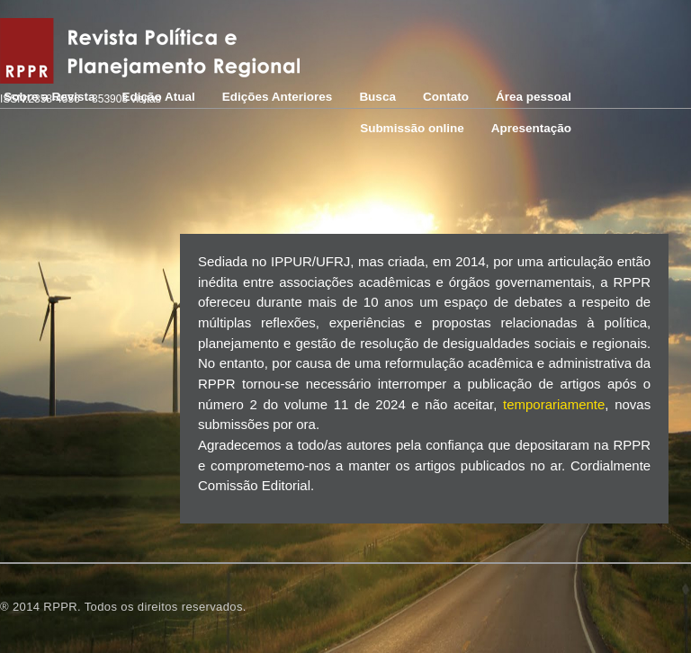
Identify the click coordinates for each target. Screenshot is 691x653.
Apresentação (531, 128)
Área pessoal (533, 96)
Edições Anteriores (277, 96)
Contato (446, 96)
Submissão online (412, 128)
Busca (377, 96)
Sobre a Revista (49, 96)
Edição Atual (158, 96)
